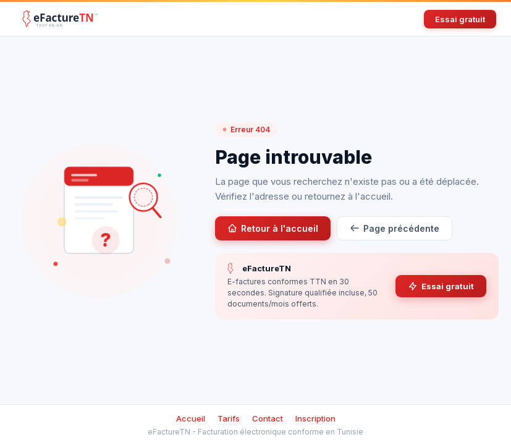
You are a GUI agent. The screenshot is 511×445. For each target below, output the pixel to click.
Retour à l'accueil (272, 228)
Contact (267, 418)
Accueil (190, 418)
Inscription (315, 418)
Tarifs (228, 418)
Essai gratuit (460, 19)
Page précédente (394, 228)
